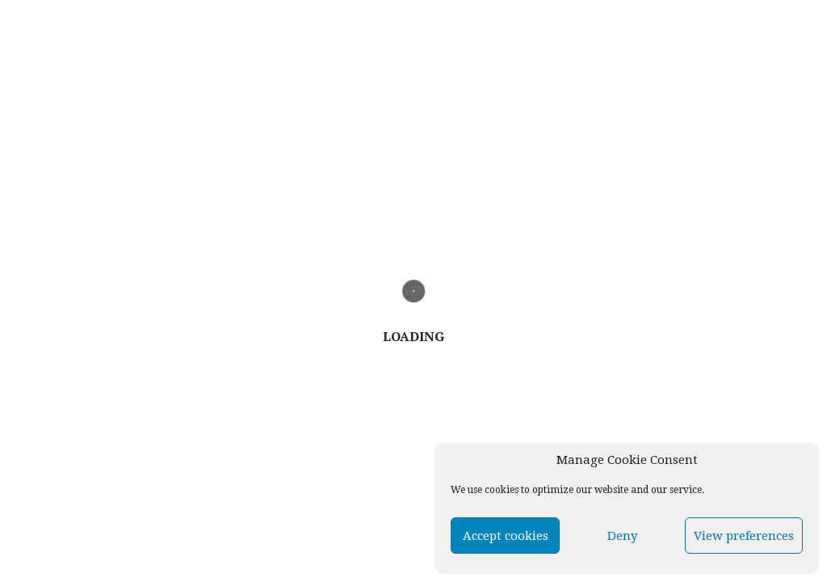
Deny (622, 536)
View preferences (744, 536)
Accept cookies (505, 536)
